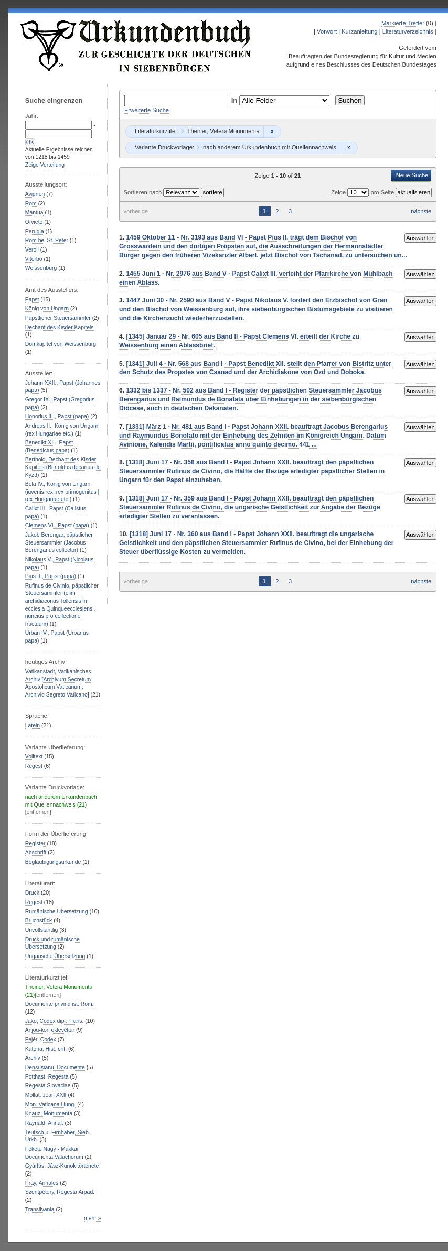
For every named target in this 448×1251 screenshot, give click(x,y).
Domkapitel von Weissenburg (60, 344)
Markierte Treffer (402, 23)
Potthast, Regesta (47, 1077)
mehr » (92, 1218)
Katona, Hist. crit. (46, 1049)
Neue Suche (412, 175)
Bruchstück (38, 920)
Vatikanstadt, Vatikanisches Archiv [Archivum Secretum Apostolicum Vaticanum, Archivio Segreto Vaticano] (58, 683)
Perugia (34, 231)
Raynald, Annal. (44, 1123)
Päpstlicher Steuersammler (58, 318)
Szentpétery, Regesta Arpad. (59, 1192)
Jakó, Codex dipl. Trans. (54, 1021)
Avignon (35, 194)
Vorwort (327, 31)
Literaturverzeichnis (407, 31)
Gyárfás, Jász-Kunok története (62, 1166)
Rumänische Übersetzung (56, 912)
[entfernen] (38, 812)
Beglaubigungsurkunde (53, 862)
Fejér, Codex (40, 1039)
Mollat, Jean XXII (46, 1095)
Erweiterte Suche (146, 110)
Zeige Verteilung (45, 165)
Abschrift (35, 852)
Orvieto (34, 222)
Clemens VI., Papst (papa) (57, 525)
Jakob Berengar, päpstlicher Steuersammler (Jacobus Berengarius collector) (59, 542)
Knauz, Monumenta (48, 1113)
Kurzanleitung (359, 31)
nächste (421, 211)
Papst (32, 299)
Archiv (32, 1058)
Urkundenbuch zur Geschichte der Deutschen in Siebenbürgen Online (135, 45)
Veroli (32, 250)
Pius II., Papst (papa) (50, 576)
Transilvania (40, 1209)
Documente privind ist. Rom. (59, 1004)
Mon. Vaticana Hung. (50, 1104)
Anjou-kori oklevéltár (49, 1030)
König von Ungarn (47, 308)
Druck (32, 893)
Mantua (34, 212)
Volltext (34, 756)
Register (35, 843)
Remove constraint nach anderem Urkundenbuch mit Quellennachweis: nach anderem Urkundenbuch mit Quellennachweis (348, 148)
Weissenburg (41, 268)
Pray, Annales (41, 1183)
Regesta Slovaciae (48, 1086)
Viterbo (33, 259)
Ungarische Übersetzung (55, 956)
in (235, 100)
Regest (33, 766)
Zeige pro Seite (363, 192)
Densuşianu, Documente (55, 1067)
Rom (31, 203)
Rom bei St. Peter (46, 240)
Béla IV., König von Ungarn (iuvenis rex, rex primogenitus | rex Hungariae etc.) (62, 491)
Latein (32, 725)
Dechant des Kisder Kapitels (59, 327)
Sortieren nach (143, 192)
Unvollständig (41, 930)
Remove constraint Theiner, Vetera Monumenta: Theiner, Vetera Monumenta (272, 131)
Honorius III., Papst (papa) (57, 416)
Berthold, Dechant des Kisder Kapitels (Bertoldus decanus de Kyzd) (63, 466)
